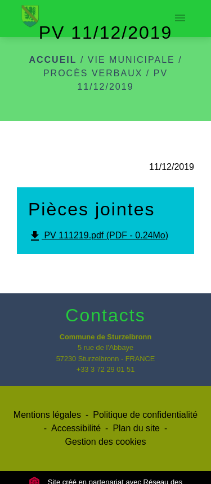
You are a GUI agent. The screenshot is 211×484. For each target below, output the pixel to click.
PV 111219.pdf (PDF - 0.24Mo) (98, 236)
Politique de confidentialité (145, 415)
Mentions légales (47, 415)
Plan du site (136, 428)
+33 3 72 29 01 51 (106, 369)
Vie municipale (131, 59)
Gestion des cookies (105, 441)
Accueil (53, 59)
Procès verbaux (92, 73)
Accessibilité (76, 428)
